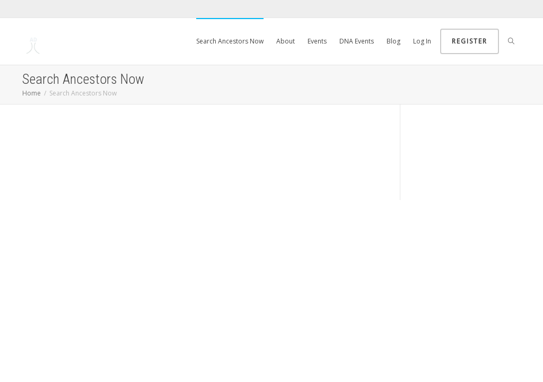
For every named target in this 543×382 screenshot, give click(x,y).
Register (469, 41)
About (285, 41)
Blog (393, 41)
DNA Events (356, 41)
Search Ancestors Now (230, 41)
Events (317, 41)
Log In (422, 41)
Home (31, 93)
